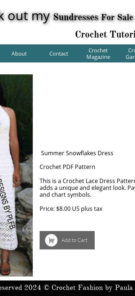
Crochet (92, 34)
